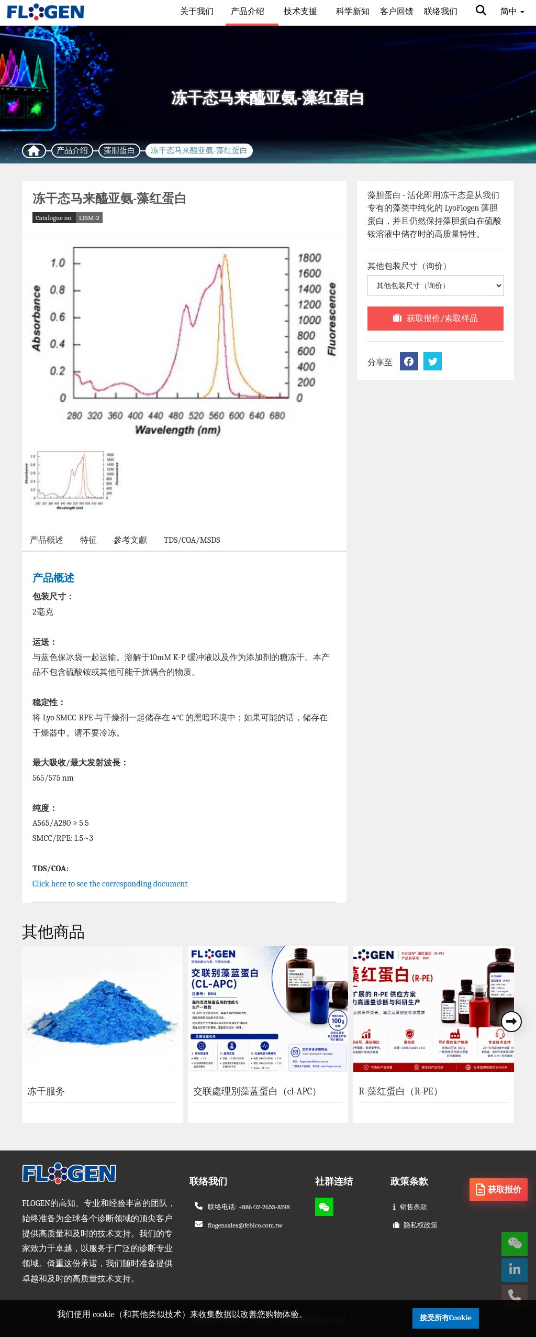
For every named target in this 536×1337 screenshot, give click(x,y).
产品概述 (46, 540)
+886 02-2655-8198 (263, 1207)
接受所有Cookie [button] (446, 1317)
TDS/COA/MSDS (192, 540)
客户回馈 (397, 11)
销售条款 (413, 1207)
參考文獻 (130, 540)
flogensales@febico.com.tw (245, 1225)
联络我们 (440, 11)
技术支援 (301, 11)
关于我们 (197, 11)
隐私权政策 (421, 1225)
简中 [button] (512, 11)
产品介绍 (248, 11)
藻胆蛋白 (119, 150)
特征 (88, 540)
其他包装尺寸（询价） (409, 266)
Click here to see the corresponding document (110, 884)
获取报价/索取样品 (442, 318)
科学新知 (353, 11)
